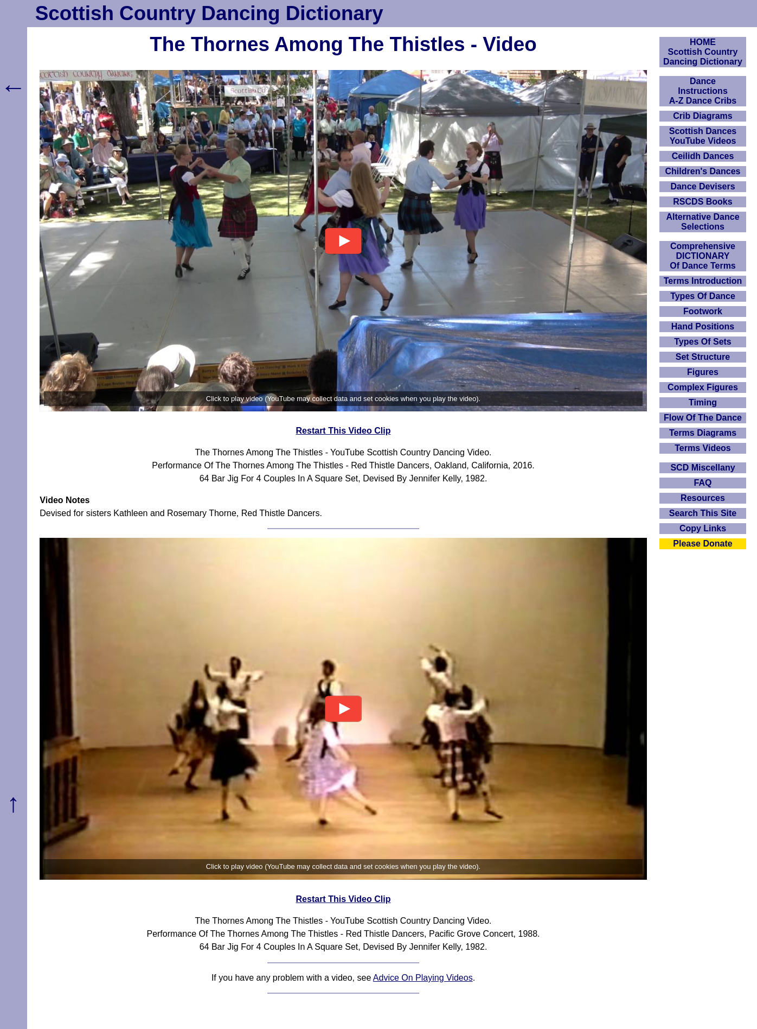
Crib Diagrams (702, 115)
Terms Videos (702, 448)
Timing (703, 402)
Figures (702, 372)
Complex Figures (703, 387)
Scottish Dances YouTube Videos (702, 135)
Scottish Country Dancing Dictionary (209, 13)
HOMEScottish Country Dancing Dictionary (702, 51)
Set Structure (703, 356)
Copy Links (702, 528)
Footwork (702, 311)
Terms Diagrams (702, 432)
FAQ (703, 482)
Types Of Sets (703, 341)
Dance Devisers (702, 186)
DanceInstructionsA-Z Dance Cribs (702, 91)
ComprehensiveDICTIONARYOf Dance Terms (703, 256)
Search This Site (703, 513)
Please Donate (702, 543)
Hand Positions (702, 326)
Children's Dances (703, 171)
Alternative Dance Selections (702, 221)
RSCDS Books (702, 201)
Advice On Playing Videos (423, 977)
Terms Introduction (703, 280)
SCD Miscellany (702, 467)
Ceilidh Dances (703, 156)
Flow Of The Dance (703, 417)
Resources (703, 498)
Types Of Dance (702, 296)
